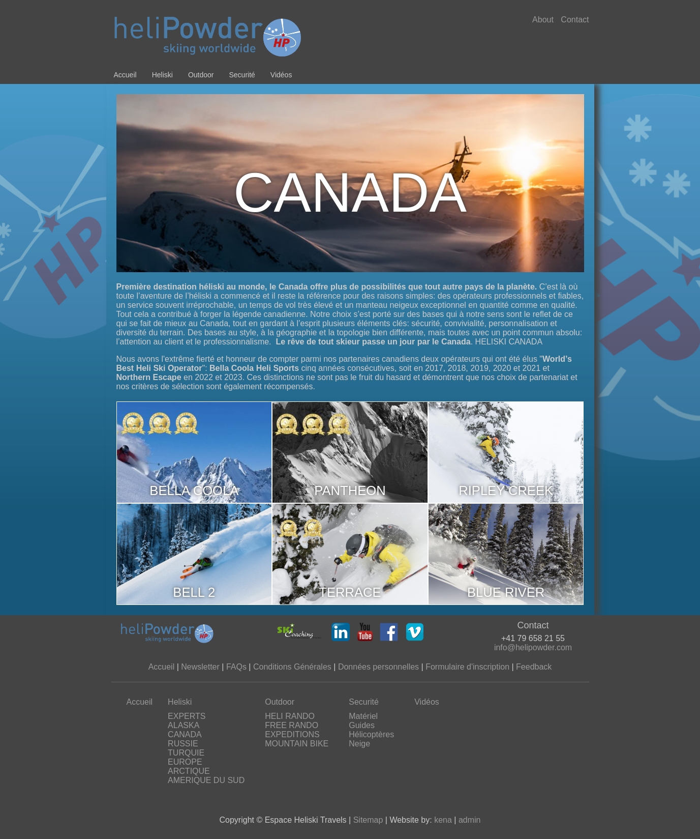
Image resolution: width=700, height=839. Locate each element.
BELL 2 (194, 592)
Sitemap (368, 820)
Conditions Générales (292, 666)
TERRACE (350, 592)
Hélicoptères (371, 734)
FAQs (236, 666)
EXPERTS (186, 716)
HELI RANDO (290, 716)
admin (470, 820)
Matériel (363, 716)
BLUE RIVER (505, 592)
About (543, 19)
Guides (362, 725)
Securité (242, 75)
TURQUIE (186, 752)
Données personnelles (378, 666)
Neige (359, 743)
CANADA (185, 734)
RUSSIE (183, 743)
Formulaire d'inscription (467, 666)
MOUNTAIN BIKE (296, 743)
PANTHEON (349, 490)
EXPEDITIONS (292, 734)
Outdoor (201, 75)
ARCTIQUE (189, 771)
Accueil (125, 75)
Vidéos (281, 75)
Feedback (534, 666)
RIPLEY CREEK (506, 490)
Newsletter (200, 666)
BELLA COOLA (193, 490)
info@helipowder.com (533, 647)
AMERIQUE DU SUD (206, 780)
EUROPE (185, 762)
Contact (575, 19)
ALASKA (183, 725)
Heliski (162, 75)
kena (443, 820)
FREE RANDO (291, 725)
